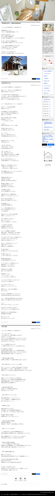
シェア (38, 78)
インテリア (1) (47, 73)
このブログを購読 (47, 146)
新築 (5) (45, 83)
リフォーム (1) (47, 85)
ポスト (34, 78)
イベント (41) (47, 90)
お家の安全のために (6, 83)
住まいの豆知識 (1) (48, 71)
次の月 (25, 479)
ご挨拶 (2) (46, 78)
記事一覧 (20, 480)
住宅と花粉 (4, 326)
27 (51, 63)
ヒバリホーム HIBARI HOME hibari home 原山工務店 (48, 136)
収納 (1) (45, 75)
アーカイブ (46, 97)
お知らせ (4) (46, 80)
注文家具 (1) (46, 88)
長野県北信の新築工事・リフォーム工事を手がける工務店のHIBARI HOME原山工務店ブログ (27, 10)
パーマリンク (5, 78)
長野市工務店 (45, 141)
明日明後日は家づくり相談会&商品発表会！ (12, 23)
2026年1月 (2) (47, 99)
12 (49, 60)
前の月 (16, 479)
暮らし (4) (46, 92)
